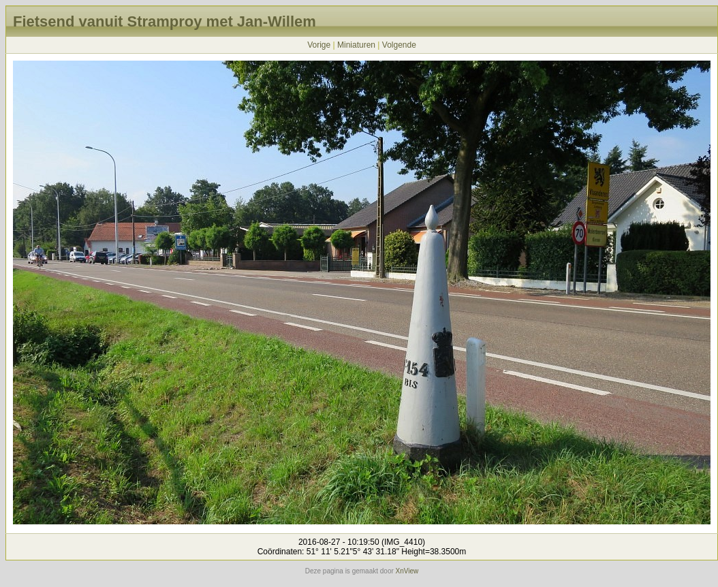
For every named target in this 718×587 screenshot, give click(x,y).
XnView (407, 571)
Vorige (318, 45)
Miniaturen (356, 45)
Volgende (399, 45)
